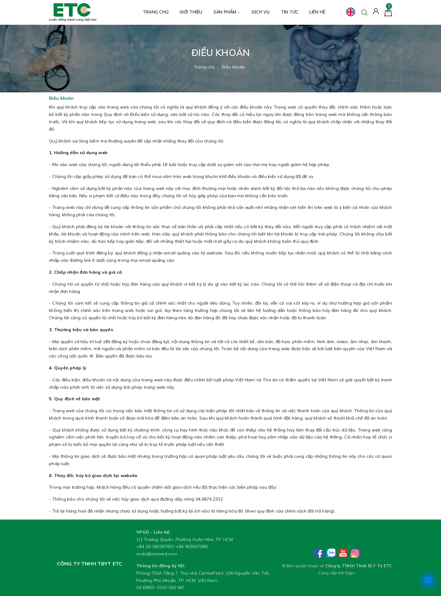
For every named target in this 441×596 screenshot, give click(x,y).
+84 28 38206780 (154, 546)
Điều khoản (61, 98)
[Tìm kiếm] (364, 12)
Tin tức (290, 12)
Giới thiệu (190, 12)
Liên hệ (317, 12)
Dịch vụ (261, 12)
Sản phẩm (227, 12)
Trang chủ (155, 12)
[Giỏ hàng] (388, 12)
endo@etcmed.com (156, 554)
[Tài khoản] (376, 11)
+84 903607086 (192, 546)
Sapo (350, 572)
